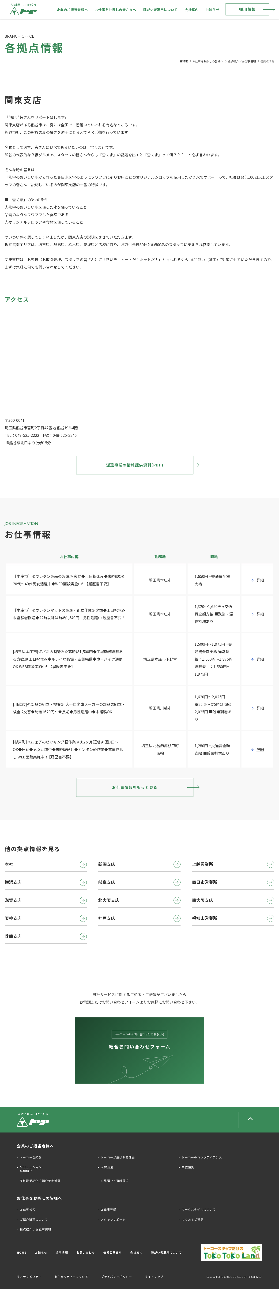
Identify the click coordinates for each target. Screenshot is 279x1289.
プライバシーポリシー (116, 1276)
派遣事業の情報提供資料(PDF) (135, 465)
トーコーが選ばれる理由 (118, 1157)
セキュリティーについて (71, 1276)
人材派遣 (107, 1167)
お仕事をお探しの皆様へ (207, 61)
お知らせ (212, 9)
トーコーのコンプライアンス (202, 1157)
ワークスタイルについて (199, 1209)
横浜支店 (46, 882)
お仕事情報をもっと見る (135, 787)
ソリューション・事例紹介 (32, 1169)
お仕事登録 (108, 1209)
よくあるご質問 (192, 1219)
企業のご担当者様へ (72, 9)
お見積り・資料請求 (115, 1181)
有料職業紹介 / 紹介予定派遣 (40, 1181)
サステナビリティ (29, 1276)
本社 (46, 864)
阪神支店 (46, 918)
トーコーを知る (30, 1157)
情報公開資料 (112, 1252)
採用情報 (247, 9)
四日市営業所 (233, 882)
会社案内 (192, 9)
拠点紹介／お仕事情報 (242, 61)
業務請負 (188, 1167)
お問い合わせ (85, 1252)
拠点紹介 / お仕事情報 (35, 1229)
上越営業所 (233, 864)
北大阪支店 (139, 900)
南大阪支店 (233, 900)
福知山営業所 (233, 918)
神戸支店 (139, 918)
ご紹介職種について (34, 1219)
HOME (184, 61)
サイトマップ (154, 1276)
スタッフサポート (113, 1219)
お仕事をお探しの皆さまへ (115, 9)
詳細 (260, 580)
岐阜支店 (139, 882)
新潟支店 (139, 864)
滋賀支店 (46, 900)
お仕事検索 (27, 1209)
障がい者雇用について (160, 9)
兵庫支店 (46, 936)
